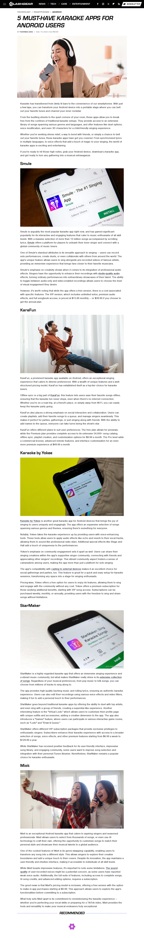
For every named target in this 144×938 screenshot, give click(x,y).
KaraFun (55, 395)
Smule (30, 242)
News (42, 4)
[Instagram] (103, 4)
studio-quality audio (109, 273)
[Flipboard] (114, 4)
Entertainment (81, 4)
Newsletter (131, 4)
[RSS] (119, 4)
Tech (53, 4)
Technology (24, 12)
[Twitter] (108, 4)
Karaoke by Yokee (30, 520)
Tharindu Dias (26, 32)
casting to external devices (66, 568)
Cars (64, 4)
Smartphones (41, 12)
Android (57, 12)
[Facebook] (98, 4)
